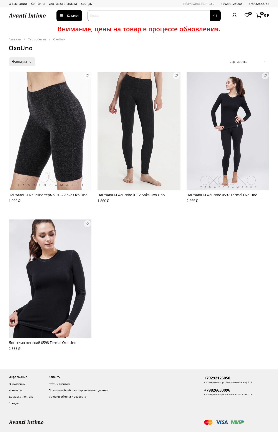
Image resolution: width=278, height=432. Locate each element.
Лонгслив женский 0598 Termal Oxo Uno (42, 342)
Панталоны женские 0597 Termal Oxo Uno (222, 195)
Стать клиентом (59, 384)
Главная (15, 39)
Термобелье (37, 39)
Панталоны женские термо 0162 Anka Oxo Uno (48, 195)
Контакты (38, 4)
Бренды (87, 4)
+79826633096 (217, 390)
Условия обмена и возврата (67, 397)
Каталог (69, 15)
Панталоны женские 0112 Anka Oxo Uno (131, 195)
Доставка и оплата (63, 4)
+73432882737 (258, 4)
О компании (18, 4)
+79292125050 (231, 4)
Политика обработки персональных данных (79, 390)
